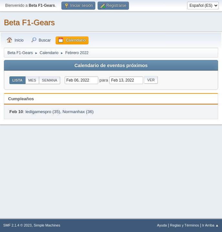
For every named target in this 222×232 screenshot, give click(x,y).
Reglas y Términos (184, 225)
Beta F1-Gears (29, 22)
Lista (17, 80)
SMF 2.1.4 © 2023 (17, 225)
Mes (32, 80)
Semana (49, 80)
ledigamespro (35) (43, 111)
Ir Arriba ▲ (210, 225)
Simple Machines (47, 225)
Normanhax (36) (77, 111)
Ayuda (162, 225)
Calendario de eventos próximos (110, 65)
